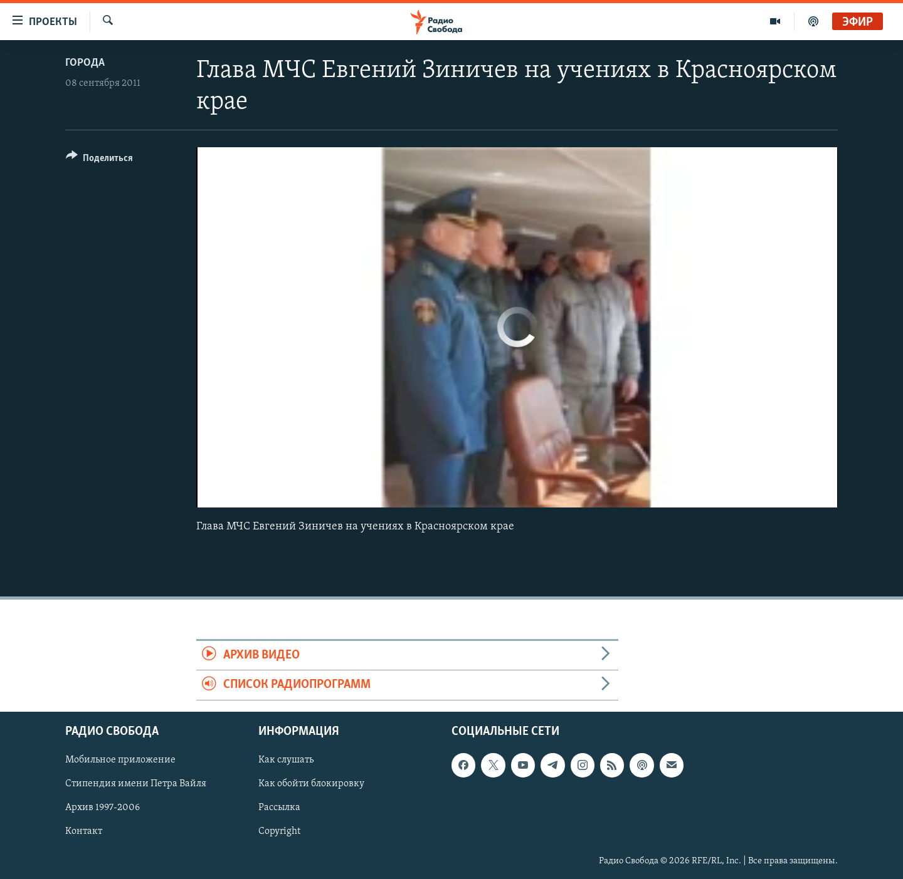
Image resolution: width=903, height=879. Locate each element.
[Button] (99, 160)
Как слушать (286, 760)
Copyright (279, 831)
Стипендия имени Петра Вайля (135, 784)
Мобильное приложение (120, 760)
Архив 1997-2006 (102, 808)
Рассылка (279, 808)
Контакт (83, 831)
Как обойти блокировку (311, 784)
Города (85, 63)
